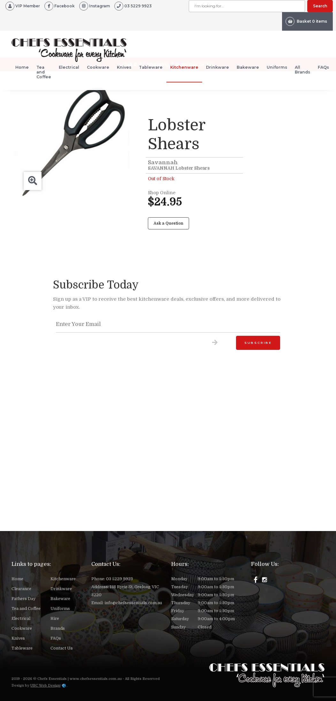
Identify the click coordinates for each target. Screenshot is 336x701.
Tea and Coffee (43, 72)
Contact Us (61, 648)
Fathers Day (23, 599)
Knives (124, 67)
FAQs (323, 67)
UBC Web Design (45, 685)
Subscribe (258, 342)
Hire (54, 618)
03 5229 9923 (119, 579)
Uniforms (277, 67)
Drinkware (217, 67)
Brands (57, 628)
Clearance (21, 589)
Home (22, 67)
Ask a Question (168, 223)
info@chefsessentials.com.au (133, 603)
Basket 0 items (306, 21)
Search (320, 6)
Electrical (69, 67)
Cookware (98, 67)
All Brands (302, 69)
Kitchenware (184, 67)
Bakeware (248, 67)
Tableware (151, 67)
